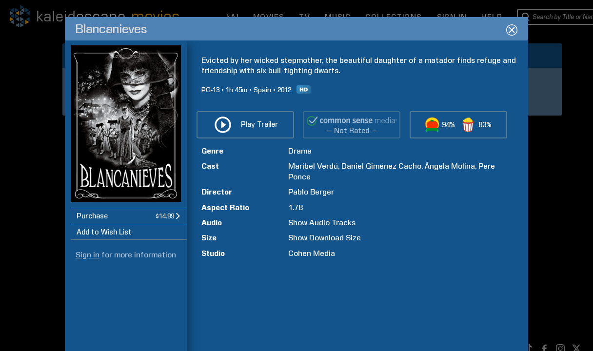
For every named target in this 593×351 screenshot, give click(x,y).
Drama (300, 151)
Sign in (87, 254)
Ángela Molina (450, 166)
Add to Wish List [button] (104, 232)
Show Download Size (324, 237)
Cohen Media (311, 253)
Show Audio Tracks (322, 222)
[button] (129, 216)
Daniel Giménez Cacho (381, 166)
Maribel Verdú (313, 166)
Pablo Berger (311, 191)
